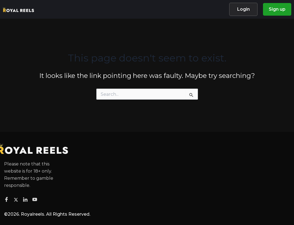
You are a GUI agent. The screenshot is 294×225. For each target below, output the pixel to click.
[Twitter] (17, 199)
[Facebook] (7, 200)
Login (243, 9)
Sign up (277, 9)
